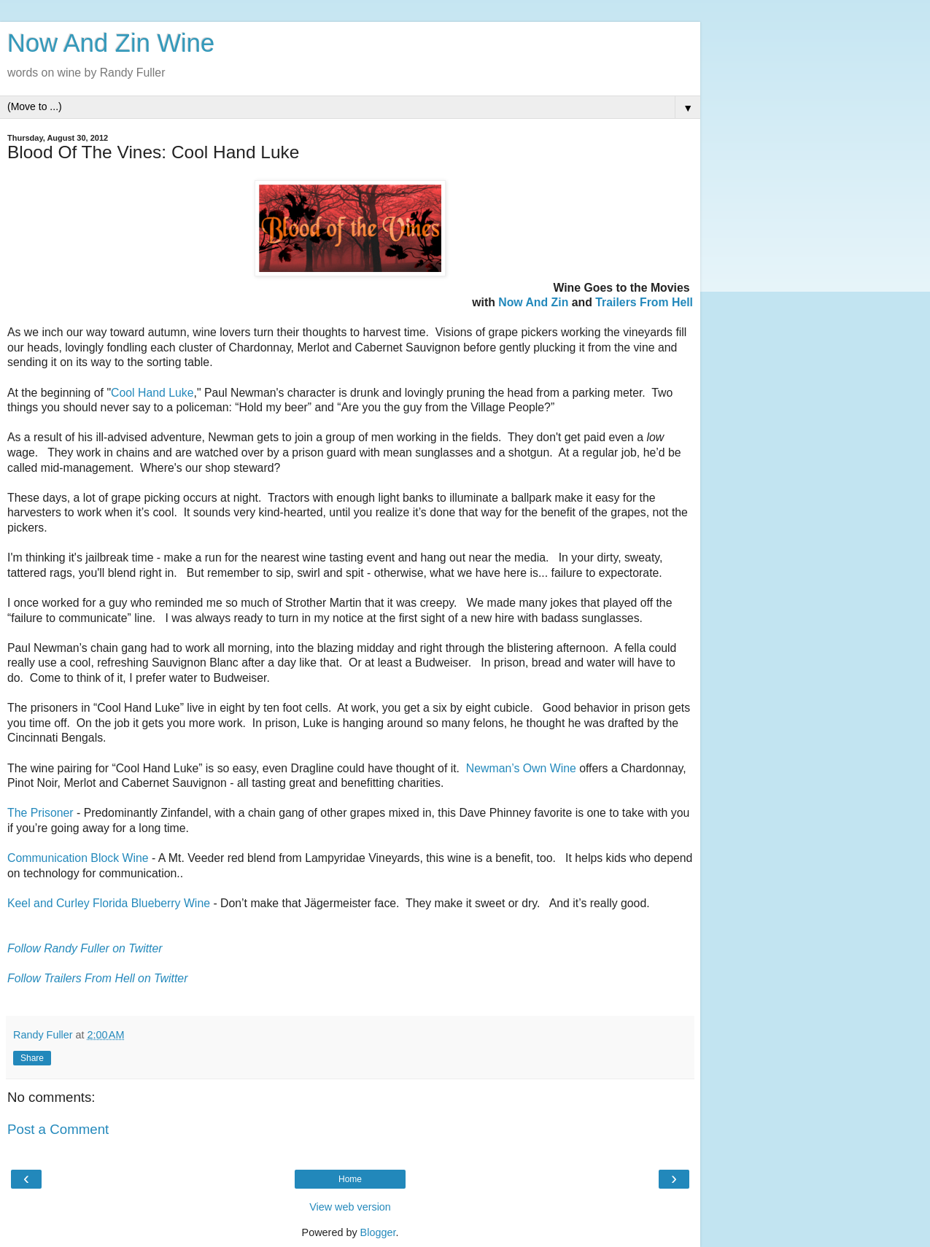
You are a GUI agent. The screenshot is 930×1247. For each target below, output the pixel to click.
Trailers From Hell (644, 302)
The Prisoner (40, 813)
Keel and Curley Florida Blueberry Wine (108, 903)
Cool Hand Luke (152, 392)
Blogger (378, 1232)
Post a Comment (58, 1129)
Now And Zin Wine (110, 43)
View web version (350, 1207)
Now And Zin (533, 302)
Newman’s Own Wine (521, 768)
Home (350, 1179)
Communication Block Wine (78, 858)
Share (32, 1058)
